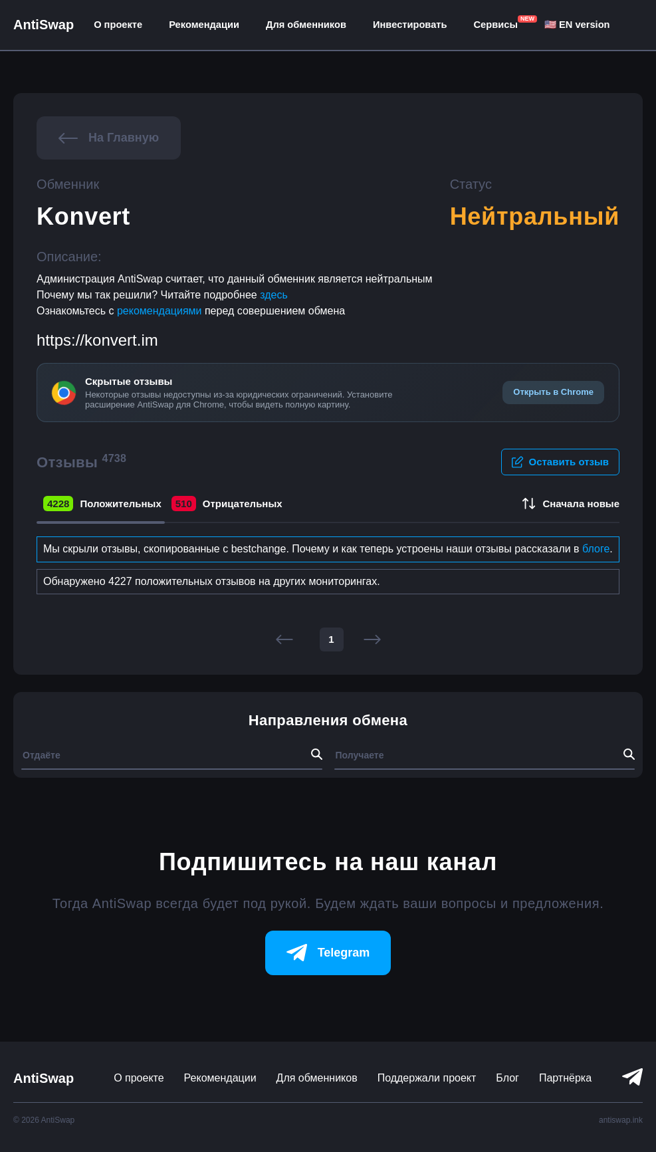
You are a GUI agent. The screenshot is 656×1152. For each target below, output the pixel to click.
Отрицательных (226, 503)
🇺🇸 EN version (577, 24)
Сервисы (496, 24)
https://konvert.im (97, 340)
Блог (507, 1078)
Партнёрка (565, 1078)
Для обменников (306, 24)
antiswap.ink (621, 1120)
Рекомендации (204, 24)
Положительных (102, 503)
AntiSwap (43, 24)
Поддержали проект (427, 1078)
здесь (274, 294)
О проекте (118, 24)
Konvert (83, 216)
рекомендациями (161, 310)
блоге (595, 548)
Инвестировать (410, 24)
